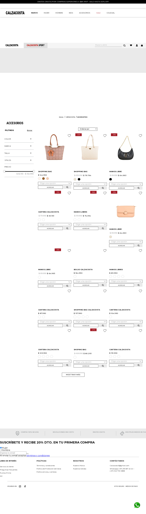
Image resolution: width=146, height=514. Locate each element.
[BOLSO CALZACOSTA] (90, 246)
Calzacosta (70, 88)
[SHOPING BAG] (90, 361)
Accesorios (82, 88)
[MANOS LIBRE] (125, 132)
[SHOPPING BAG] (54, 131)
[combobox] (111, 23)
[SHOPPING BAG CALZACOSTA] (90, 304)
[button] (19, 109)
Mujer (5, 455)
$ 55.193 (20, 144)
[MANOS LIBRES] (90, 189)
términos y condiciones (38, 463)
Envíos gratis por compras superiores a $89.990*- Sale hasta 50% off (73, 2)
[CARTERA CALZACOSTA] (54, 189)
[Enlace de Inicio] (61, 88)
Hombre (6, 457)
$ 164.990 (29, 144)
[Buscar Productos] (124, 23)
